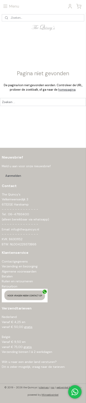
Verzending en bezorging (20, 266)
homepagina (67, 90)
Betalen (7, 276)
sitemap (44, 387)
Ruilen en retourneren (17, 281)
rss (52, 387)
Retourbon (9, 286)
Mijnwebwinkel (50, 394)
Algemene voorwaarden (19, 271)
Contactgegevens (15, 261)
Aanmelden (13, 176)
